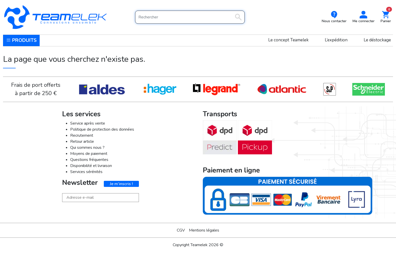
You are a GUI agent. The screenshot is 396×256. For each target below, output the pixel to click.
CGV (181, 230)
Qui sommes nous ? (87, 147)
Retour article (82, 141)
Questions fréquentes (89, 159)
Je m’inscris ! (121, 184)
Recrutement (81, 135)
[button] (364, 17)
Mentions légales (204, 230)
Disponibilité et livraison (91, 165)
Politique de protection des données (102, 129)
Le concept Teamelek (288, 40)
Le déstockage (377, 40)
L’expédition (336, 40)
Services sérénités (86, 172)
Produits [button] (21, 40)
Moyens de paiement (88, 153)
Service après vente (87, 123)
